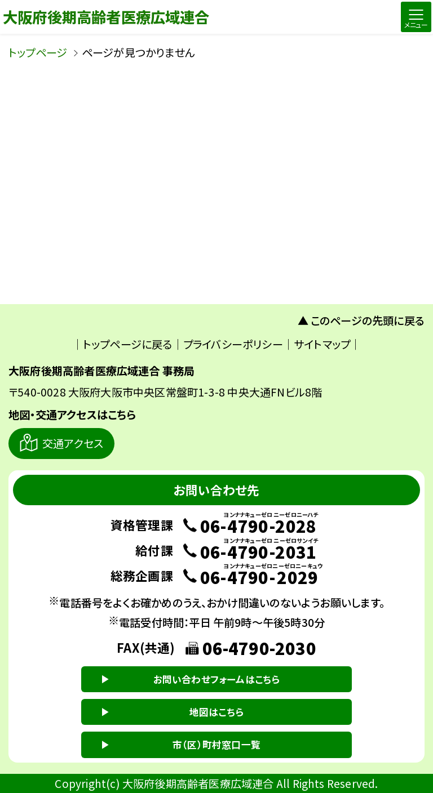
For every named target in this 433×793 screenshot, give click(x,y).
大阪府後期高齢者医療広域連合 (106, 17)
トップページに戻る (128, 344)
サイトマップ (322, 344)
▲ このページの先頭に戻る (361, 320)
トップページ (37, 52)
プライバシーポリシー (233, 344)
